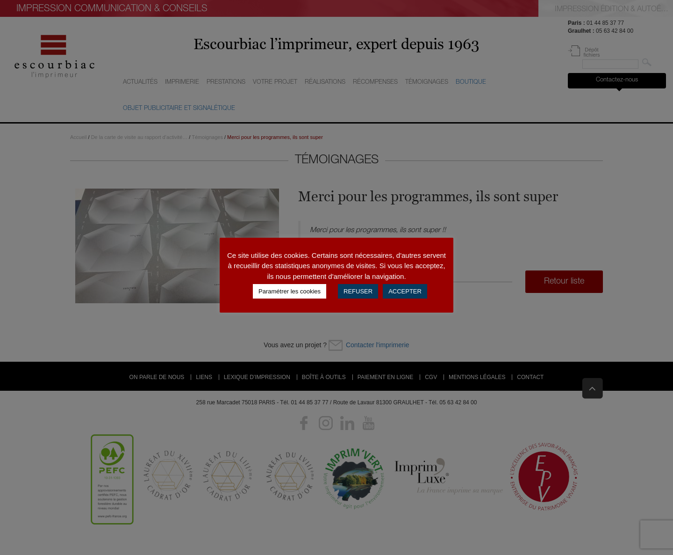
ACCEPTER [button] (405, 291)
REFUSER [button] (358, 291)
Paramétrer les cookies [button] (289, 291)
